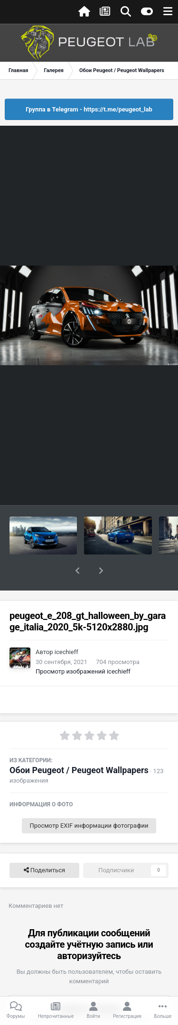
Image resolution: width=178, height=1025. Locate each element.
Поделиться (44, 846)
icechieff (66, 627)
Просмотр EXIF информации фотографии (88, 800)
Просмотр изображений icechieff (83, 646)
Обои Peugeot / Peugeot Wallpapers (79, 745)
